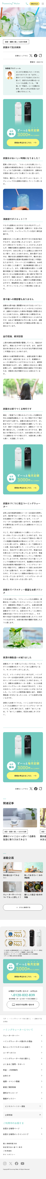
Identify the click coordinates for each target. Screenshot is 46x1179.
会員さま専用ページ (11, 1128)
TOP (4, 1019)
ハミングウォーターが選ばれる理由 (17, 1041)
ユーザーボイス (9, 1052)
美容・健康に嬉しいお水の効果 (16, 42)
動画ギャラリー (9, 1098)
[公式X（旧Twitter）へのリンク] (10, 1164)
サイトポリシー (9, 1154)
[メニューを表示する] (43, 3)
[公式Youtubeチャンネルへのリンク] (22, 1164)
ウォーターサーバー (11, 1035)
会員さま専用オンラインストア (16, 1134)
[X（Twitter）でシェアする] (30, 56)
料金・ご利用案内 (10, 1070)
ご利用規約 (7, 1151)
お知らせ (6, 1075)
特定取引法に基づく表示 (12, 1147)
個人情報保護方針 (10, 1143)
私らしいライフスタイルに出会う (16, 1047)
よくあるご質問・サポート (14, 1064)
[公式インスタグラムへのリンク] (5, 1164)
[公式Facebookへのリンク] (16, 1164)
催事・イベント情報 (11, 1081)
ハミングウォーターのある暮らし (20, 1019)
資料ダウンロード (10, 1093)
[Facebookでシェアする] (35, 56)
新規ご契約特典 (9, 1087)
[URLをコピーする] (40, 56)
